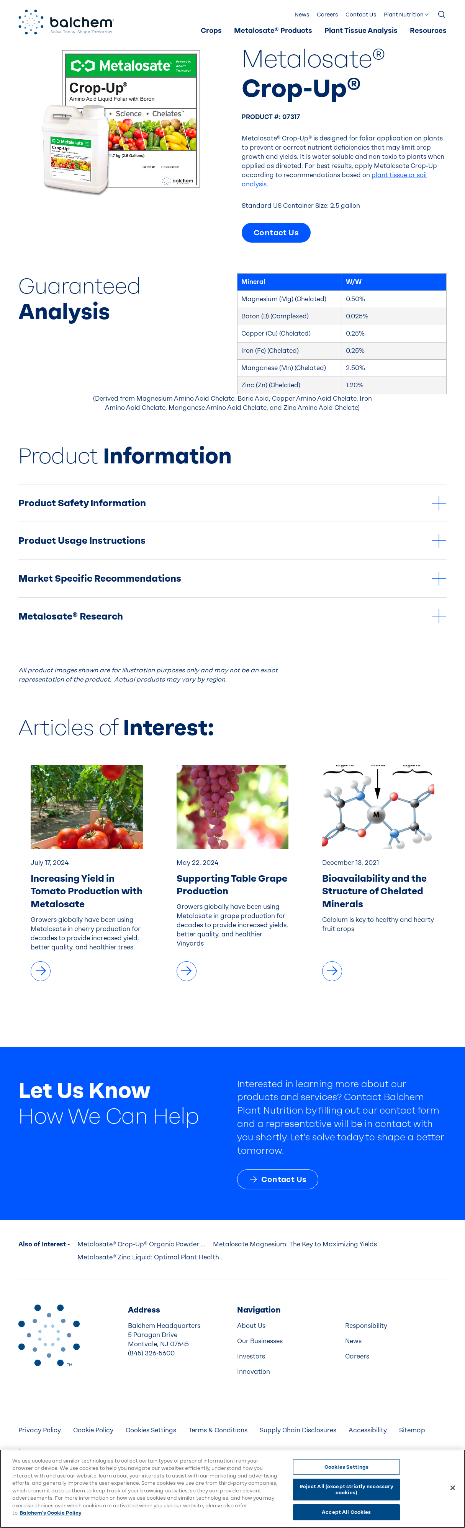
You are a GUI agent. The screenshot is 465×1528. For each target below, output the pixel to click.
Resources (428, 31)
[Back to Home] (49, 1335)
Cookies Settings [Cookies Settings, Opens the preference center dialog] (346, 1467)
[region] (232, 1489)
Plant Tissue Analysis (361, 31)
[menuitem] (211, 31)
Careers (327, 14)
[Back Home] (66, 22)
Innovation (253, 1371)
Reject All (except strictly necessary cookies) (347, 1489)
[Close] (452, 1487)
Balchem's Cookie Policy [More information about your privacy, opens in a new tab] (51, 1513)
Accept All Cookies (346, 1512)
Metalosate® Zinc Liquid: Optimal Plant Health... (150, 1257)
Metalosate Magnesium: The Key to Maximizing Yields (295, 1244)
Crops (211, 31)
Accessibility (368, 1430)
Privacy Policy (39, 1430)
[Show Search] (442, 15)
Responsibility (366, 1325)
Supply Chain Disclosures (298, 1430)
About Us (251, 1325)
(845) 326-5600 (151, 1353)
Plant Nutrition (404, 14)
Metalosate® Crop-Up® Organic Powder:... (141, 1244)
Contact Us (360, 14)
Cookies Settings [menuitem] (151, 1430)
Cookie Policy (93, 1430)
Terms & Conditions (217, 1430)
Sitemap (412, 1430)
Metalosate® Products (273, 31)
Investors (251, 1356)
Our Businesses (260, 1341)
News (302, 14)
